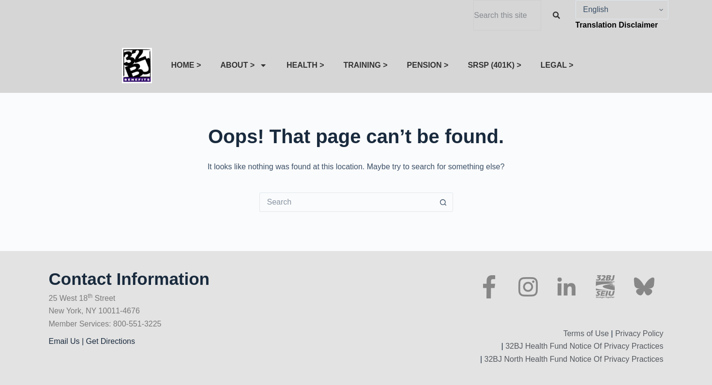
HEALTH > (305, 65)
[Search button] (443, 202)
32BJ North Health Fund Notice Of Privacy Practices (572, 359)
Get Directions (110, 341)
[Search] (558, 15)
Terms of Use (586, 333)
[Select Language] (622, 9)
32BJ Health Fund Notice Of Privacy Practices (583, 346)
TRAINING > (365, 65)
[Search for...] (346, 202)
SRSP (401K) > (494, 65)
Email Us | (67, 341)
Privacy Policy (639, 333)
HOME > (186, 65)
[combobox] (507, 15)
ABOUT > (243, 65)
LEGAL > (557, 65)
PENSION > (428, 65)
